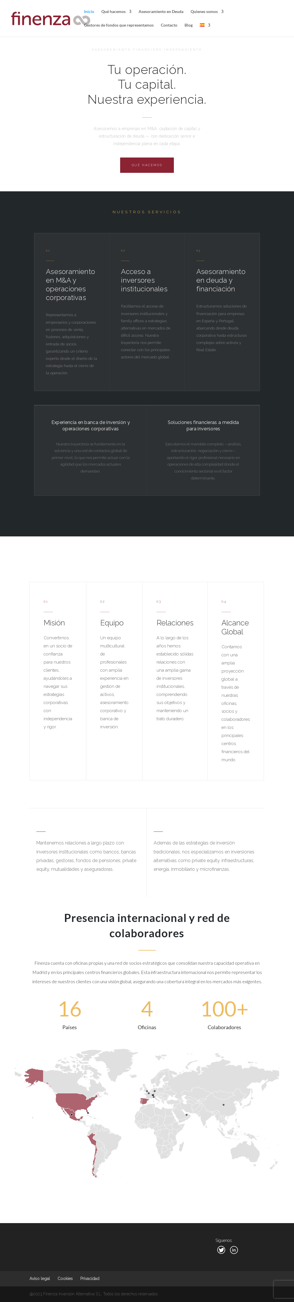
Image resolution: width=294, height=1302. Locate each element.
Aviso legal (39, 1278)
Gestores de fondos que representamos (119, 25)
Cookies (65, 1278)
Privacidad (89, 1278)
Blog (189, 25)
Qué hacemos (113, 12)
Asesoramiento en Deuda (161, 12)
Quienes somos (204, 12)
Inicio (89, 12)
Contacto (169, 25)
